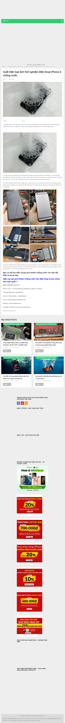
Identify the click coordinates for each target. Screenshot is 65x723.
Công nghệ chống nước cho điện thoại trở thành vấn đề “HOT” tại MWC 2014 (15, 344)
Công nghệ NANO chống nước (15, 66)
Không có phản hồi (14, 347)
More (7, 351)
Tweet (4, 121)
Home (4, 66)
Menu (4, 21)
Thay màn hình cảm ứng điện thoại (37, 716)
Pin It (23, 121)
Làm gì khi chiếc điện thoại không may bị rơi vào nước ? (48, 377)
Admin (4, 79)
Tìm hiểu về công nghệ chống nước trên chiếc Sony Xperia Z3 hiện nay (16, 377)
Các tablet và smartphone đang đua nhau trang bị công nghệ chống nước (48, 344)
